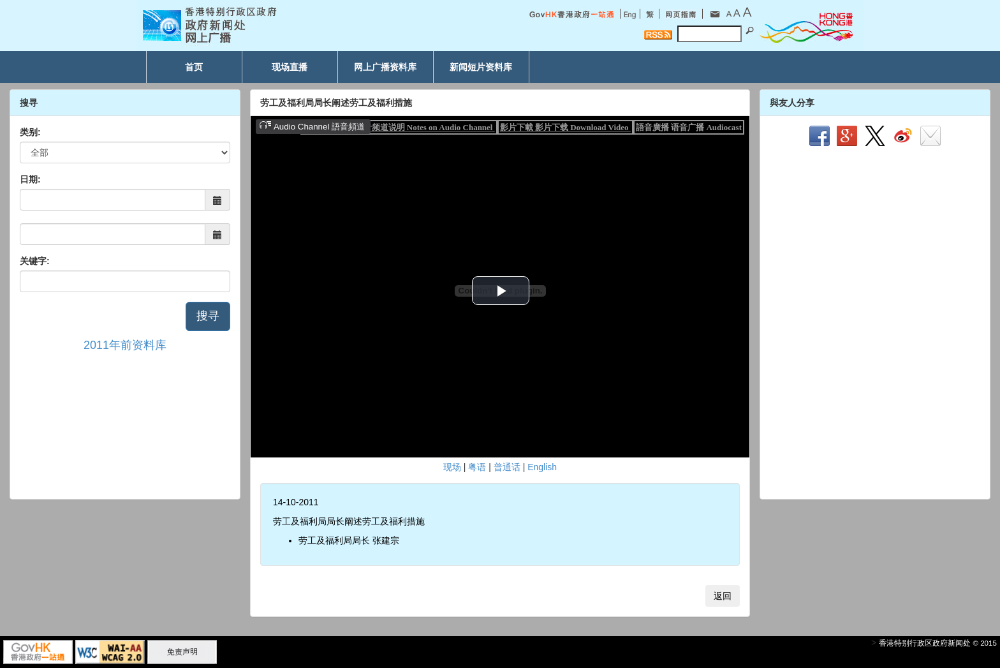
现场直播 (289, 67)
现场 (452, 467)
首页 (194, 67)
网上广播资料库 (385, 67)
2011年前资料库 (125, 345)
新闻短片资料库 (481, 67)
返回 (723, 596)
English (542, 467)
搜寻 (207, 315)
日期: (30, 179)
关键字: (35, 261)
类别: (30, 132)
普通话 (507, 467)
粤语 (477, 467)
